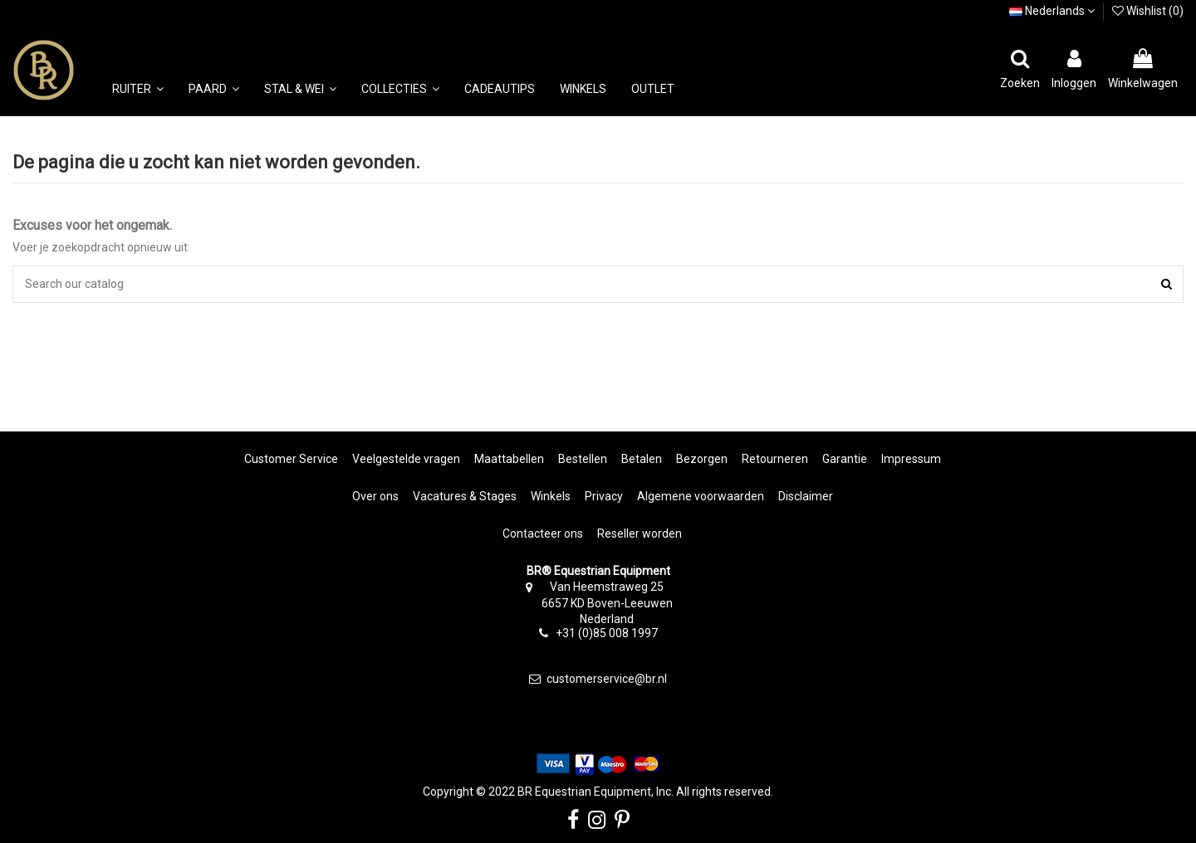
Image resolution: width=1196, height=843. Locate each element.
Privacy (604, 496)
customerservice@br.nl (607, 678)
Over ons (375, 496)
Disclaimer (805, 496)
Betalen (641, 458)
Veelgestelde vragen (406, 458)
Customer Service (291, 458)
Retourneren (775, 458)
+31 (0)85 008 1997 (607, 633)
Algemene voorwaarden (700, 496)
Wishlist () (1148, 10)
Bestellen (582, 458)
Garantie (844, 458)
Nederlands (1052, 10)
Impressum (911, 458)
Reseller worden (639, 533)
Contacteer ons (542, 533)
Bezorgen (702, 458)
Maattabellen (509, 458)
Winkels (551, 496)
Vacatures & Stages (465, 496)
